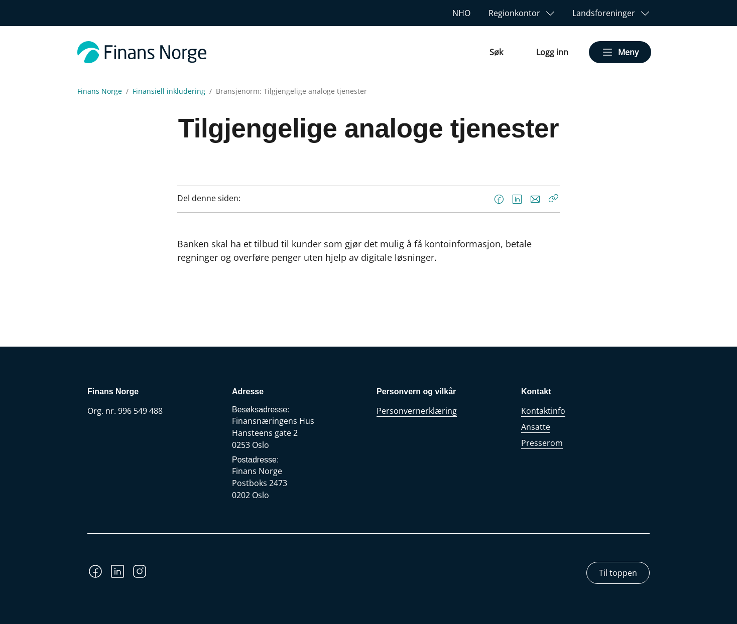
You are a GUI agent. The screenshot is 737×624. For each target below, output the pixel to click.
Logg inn (552, 52)
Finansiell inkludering (169, 91)
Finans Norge (99, 91)
